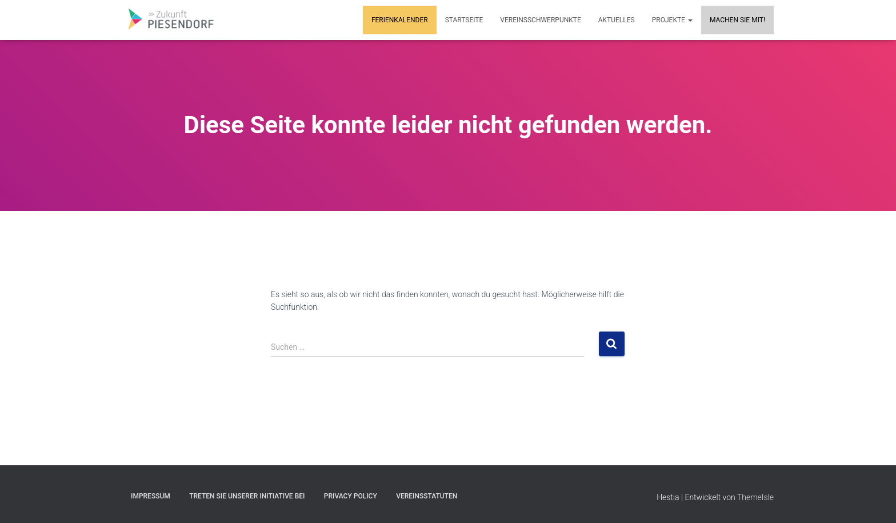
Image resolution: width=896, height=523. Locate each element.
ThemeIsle (755, 497)
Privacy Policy (350, 496)
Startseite (464, 20)
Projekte (672, 20)
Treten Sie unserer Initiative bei (247, 496)
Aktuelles (616, 20)
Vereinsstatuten (426, 496)
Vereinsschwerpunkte (540, 20)
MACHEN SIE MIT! (737, 20)
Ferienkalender (399, 20)
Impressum (150, 496)
